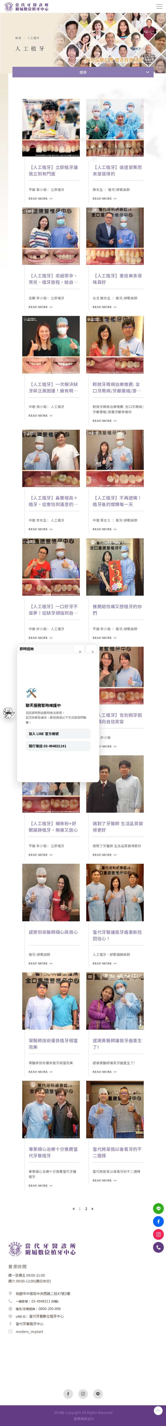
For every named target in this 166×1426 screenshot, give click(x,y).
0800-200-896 (50, 1308)
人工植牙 (33, 38)
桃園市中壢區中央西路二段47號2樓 (43, 1293)
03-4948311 (41, 1301)
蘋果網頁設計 (84, 1418)
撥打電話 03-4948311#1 (47, 745)
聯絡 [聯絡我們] (8, 713)
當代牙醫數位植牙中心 (46, 1316)
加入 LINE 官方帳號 (44, 733)
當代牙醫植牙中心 (29, 1323)
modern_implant (29, 1331)
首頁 (18, 38)
